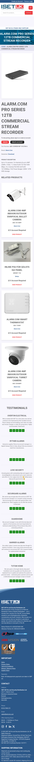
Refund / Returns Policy (8, 657)
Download (11, 143)
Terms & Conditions (7, 655)
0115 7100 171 (5, 697)
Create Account (17, 131)
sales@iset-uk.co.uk (7, 703)
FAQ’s (3, 651)
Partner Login (28, 1)
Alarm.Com (9, 139)
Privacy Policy (5, 653)
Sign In (5, 131)
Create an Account (17, 1)
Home (3, 36)
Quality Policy (5, 659)
